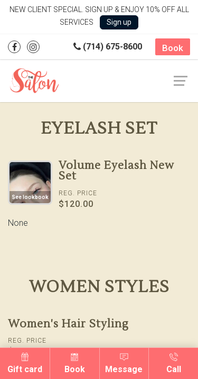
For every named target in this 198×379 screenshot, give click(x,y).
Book (172, 48)
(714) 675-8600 (107, 47)
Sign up (119, 22)
